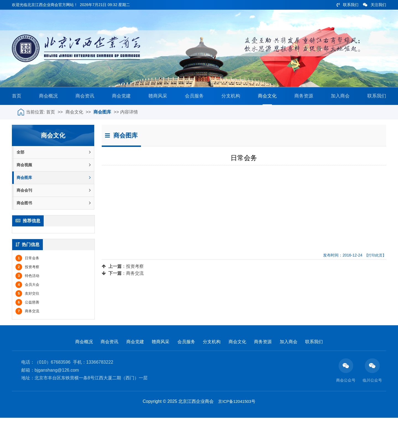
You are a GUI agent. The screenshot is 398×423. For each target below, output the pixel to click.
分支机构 (230, 98)
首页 (17, 98)
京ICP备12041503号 (237, 406)
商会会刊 (54, 194)
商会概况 (48, 98)
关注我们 (374, 4)
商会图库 (102, 116)
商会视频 (54, 169)
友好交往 (27, 298)
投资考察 (135, 270)
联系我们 (347, 4)
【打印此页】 (374, 259)
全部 (54, 156)
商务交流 (135, 277)
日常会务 (27, 263)
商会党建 (121, 98)
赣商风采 (157, 98)
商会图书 (54, 207)
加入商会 (339, 98)
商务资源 (302, 98)
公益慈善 (27, 307)
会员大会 (27, 289)
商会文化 (266, 98)
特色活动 (27, 280)
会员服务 (193, 98)
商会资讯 (85, 98)
